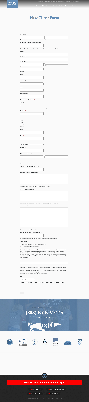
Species (22, 117)
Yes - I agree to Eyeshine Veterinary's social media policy (34, 244)
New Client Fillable (34, 393)
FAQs (67, 5)
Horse (22, 124)
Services (44, 5)
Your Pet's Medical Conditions (27, 189)
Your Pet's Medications (26, 205)
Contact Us (76, 5)
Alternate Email (24, 93)
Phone (22, 74)
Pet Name (23, 110)
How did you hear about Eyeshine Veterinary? (31, 232)
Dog (22, 120)
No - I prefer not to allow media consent (30, 246)
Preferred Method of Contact (27, 99)
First (21, 39)
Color (22, 135)
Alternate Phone (24, 80)
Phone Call (23, 105)
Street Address (23, 56)
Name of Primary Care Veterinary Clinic (30, 166)
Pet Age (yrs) (23, 147)
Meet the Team (56, 5)
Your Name (23, 34)
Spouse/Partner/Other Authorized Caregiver (30, 42)
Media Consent (23, 241)
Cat (22, 122)
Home (35, 5)
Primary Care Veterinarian (26, 153)
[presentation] (29, 287)
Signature (23, 259)
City (21, 66)
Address (22, 51)
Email (22, 87)
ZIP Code (22, 71)
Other (22, 126)
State (46, 65)
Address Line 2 (23, 61)
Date (21, 276)
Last (45, 39)
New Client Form (35, 389)
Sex (21, 142)
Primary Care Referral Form (56, 389)
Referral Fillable (53, 393)
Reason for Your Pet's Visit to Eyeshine (29, 172)
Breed (22, 129)
